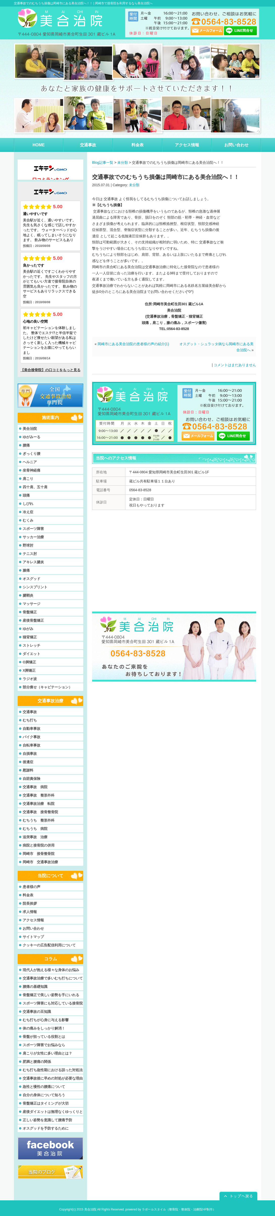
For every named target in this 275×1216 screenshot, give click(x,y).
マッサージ (31, 604)
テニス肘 (30, 554)
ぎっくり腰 (31, 454)
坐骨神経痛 (31, 470)
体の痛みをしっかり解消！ (44, 1028)
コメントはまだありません (235, 365)
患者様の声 (31, 887)
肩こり (28, 479)
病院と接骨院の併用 (38, 845)
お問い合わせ (33, 928)
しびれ (28, 504)
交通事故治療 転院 (38, 804)
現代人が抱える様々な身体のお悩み (51, 970)
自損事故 (30, 754)
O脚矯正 (29, 662)
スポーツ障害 (33, 529)
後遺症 (28, 762)
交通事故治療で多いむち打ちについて (53, 978)
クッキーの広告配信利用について (49, 945)
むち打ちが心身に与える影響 (46, 1020)
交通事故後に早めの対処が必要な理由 (53, 1078)
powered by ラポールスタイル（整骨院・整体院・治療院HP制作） (170, 1209)
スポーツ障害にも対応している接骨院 (53, 1003)
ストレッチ (31, 645)
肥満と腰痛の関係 (37, 1062)
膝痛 (26, 570)
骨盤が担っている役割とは (44, 1037)
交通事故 (30, 712)
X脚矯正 (29, 670)
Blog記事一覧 (102, 162)
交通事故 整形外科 (38, 795)
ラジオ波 (30, 679)
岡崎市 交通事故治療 (40, 862)
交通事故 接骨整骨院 (40, 812)
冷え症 (28, 512)
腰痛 (26, 445)
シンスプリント (35, 587)
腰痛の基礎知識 (35, 987)
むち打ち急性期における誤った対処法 (53, 1070)
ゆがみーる (31, 437)
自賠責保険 (31, 779)
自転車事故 (31, 745)
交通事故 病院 (35, 787)
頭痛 (26, 495)
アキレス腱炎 (33, 562)
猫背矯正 (30, 637)
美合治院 (30, 429)
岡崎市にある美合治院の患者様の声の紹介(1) (133, 344)
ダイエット (31, 654)
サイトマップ (33, 937)
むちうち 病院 (35, 829)
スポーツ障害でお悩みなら (44, 1045)
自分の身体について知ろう (44, 1095)
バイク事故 (31, 737)
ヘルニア (30, 462)
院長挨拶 (30, 903)
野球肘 (28, 545)
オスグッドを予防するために (46, 1128)
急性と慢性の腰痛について (44, 1087)
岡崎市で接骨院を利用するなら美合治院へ (124, 3)
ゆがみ (28, 629)
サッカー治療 (33, 537)
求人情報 (30, 912)
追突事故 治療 (35, 837)
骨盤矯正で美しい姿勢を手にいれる (51, 995)
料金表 (28, 895)
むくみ (28, 520)
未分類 (122, 162)
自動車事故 (31, 729)
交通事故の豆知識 (37, 1012)
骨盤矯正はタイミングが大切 (46, 1103)
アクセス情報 (33, 920)
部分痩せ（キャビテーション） (47, 687)
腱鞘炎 (28, 595)
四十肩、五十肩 (35, 487)
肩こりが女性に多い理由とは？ (47, 1053)
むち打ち (30, 720)
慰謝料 (28, 770)
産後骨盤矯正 (33, 620)
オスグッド (31, 579)
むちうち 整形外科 (38, 820)
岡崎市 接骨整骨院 (38, 854)
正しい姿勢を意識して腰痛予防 (47, 1120)
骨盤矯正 (30, 612)
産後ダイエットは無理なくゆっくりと (53, 1112)
